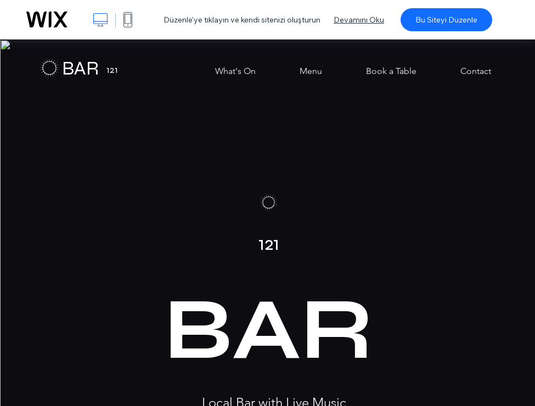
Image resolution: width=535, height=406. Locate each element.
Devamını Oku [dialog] (359, 20)
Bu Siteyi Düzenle (446, 20)
